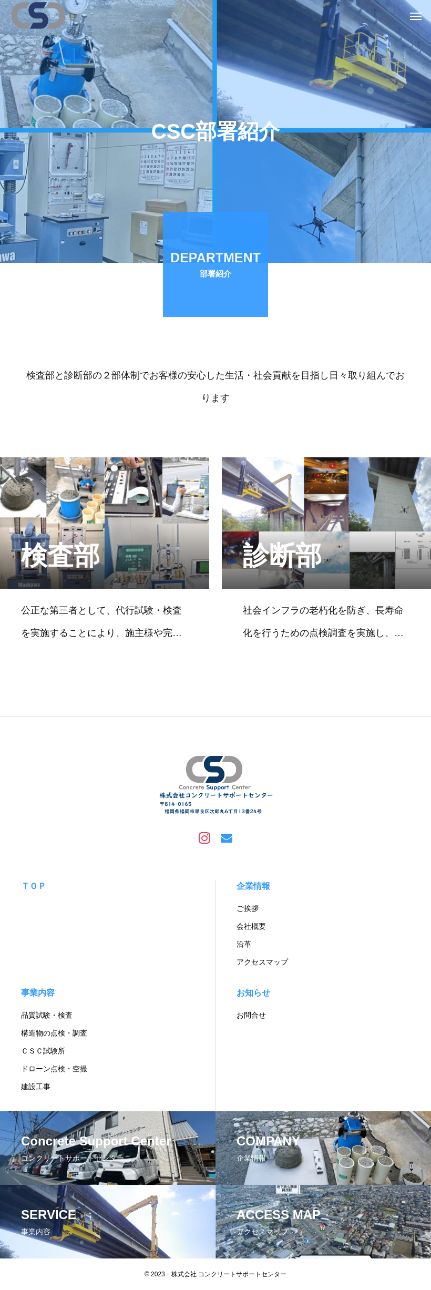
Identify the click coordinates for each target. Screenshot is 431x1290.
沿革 (244, 944)
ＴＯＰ (33, 886)
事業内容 (38, 992)
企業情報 (253, 886)
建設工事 (35, 1086)
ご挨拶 (248, 908)
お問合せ (251, 1015)
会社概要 (251, 926)
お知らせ (253, 992)
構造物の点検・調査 (54, 1033)
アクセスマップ (262, 962)
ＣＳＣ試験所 (43, 1051)
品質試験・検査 (47, 1015)
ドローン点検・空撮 (54, 1068)
